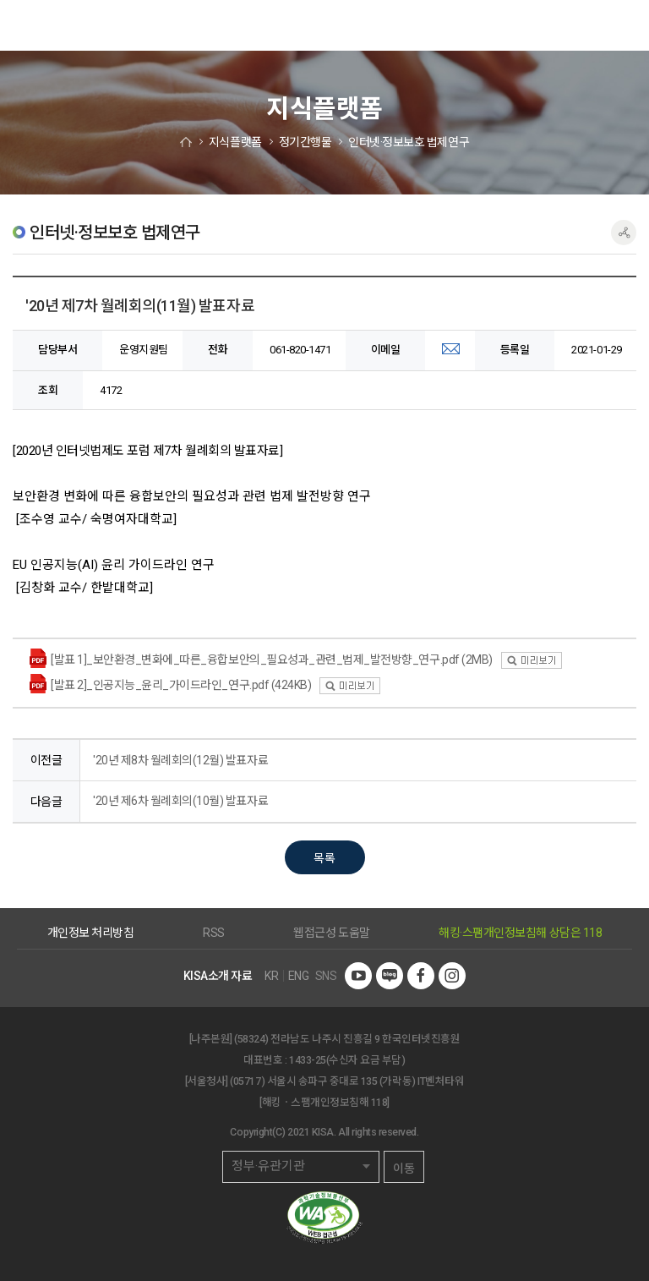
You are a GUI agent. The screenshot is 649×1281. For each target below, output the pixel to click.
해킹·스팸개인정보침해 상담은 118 (520, 933)
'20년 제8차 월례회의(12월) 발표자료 (180, 760)
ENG (298, 976)
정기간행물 (305, 142)
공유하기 (623, 232)
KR (271, 976)
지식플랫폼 (235, 142)
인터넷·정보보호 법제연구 (408, 142)
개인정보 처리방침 (90, 933)
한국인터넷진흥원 (38, 25)
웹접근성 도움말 (331, 933)
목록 (324, 858)
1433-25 (307, 1060)
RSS (214, 933)
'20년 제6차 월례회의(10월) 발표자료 (180, 800)
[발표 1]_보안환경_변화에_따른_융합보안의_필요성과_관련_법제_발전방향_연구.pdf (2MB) (272, 659)
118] (380, 1102)
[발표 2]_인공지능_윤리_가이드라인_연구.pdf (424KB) (181, 685)
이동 (404, 1168)
